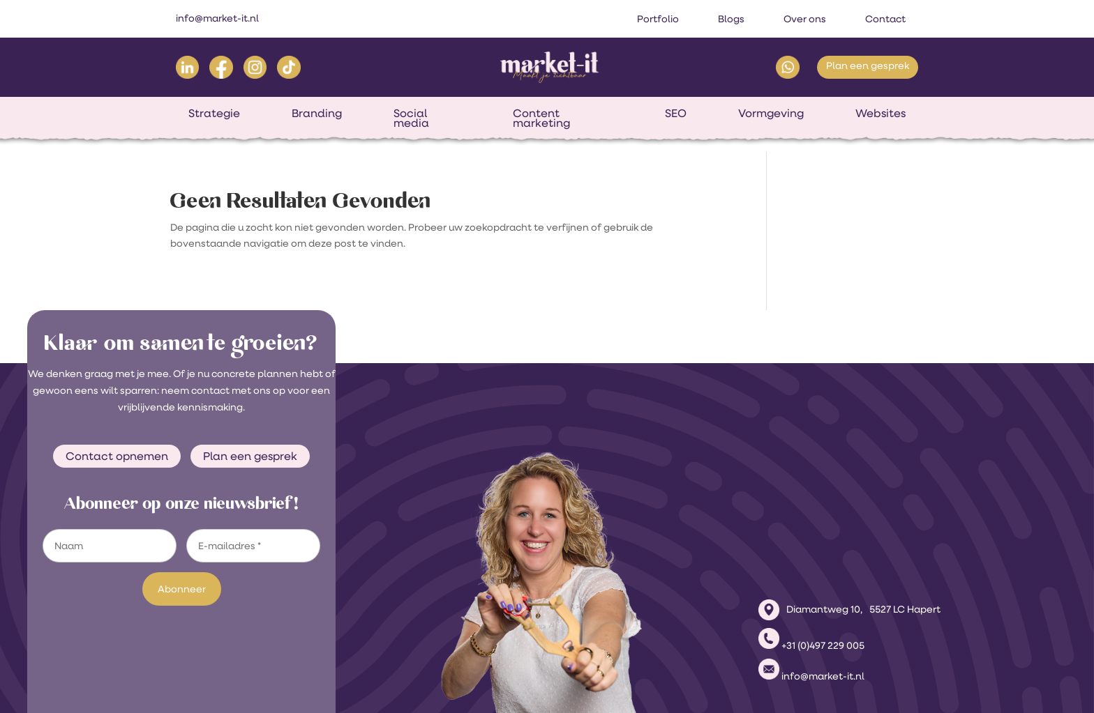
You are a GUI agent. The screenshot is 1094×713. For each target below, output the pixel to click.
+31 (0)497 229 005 (822, 538)
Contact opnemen (117, 455)
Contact (885, 19)
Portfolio (658, 19)
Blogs (731, 19)
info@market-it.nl (217, 18)
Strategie (214, 112)
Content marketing (541, 117)
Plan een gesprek (867, 65)
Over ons (805, 19)
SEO (676, 112)
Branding (317, 112)
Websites (880, 112)
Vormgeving (771, 112)
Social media (411, 117)
